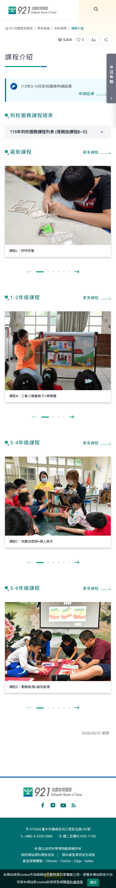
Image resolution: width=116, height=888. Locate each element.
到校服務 (60, 28)
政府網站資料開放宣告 (37, 855)
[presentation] (29, 272)
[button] (78, 39)
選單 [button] (108, 9)
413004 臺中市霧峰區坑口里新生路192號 (58, 829)
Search (96, 9)
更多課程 (91, 152)
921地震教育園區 (32, 10)
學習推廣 (43, 28)
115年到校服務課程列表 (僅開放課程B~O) (48, 131)
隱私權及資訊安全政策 (78, 855)
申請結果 (86, 94)
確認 (93, 882)
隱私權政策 (74, 882)
